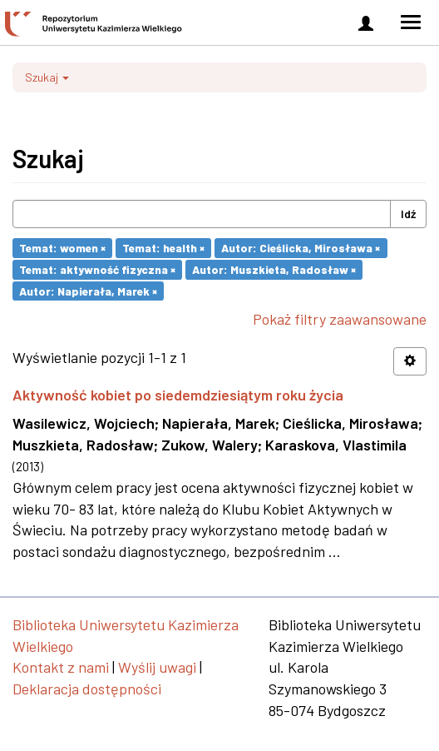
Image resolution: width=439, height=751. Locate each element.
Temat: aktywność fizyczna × (97, 269)
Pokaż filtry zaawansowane (340, 319)
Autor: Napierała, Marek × (88, 290)
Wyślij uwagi (157, 667)
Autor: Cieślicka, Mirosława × (300, 248)
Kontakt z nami (60, 667)
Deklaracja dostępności (86, 688)
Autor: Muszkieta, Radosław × (274, 269)
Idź (408, 213)
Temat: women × (62, 248)
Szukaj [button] (47, 77)
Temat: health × (163, 248)
